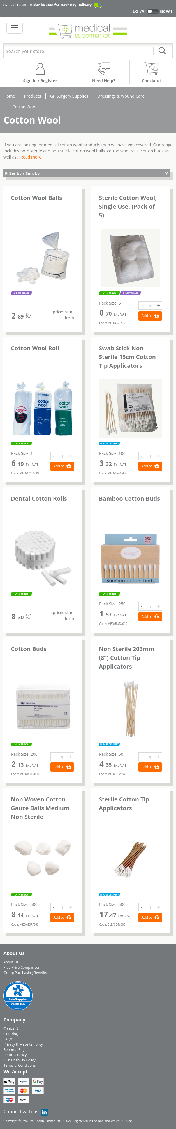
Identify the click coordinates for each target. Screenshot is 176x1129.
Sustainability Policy (19, 1060)
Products (32, 96)
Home (9, 96)
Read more (31, 157)
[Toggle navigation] (14, 28)
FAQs (7, 1039)
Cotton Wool (24, 107)
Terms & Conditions (19, 1065)
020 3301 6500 (15, 5)
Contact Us (12, 1028)
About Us (10, 962)
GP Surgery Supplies (69, 96)
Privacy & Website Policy (23, 1044)
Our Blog (10, 1033)
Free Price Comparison (22, 967)
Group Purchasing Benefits (25, 972)
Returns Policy (15, 1054)
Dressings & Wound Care (121, 96)
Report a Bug (13, 1049)
